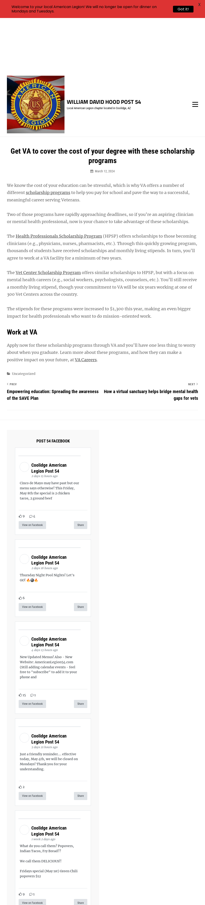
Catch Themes (173, 894)
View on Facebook (32, 470)
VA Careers (86, 305)
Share (80, 470)
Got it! (183, 9)
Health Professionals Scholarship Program (59, 182)
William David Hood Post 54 (104, 47)
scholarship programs (48, 138)
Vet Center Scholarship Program (48, 218)
